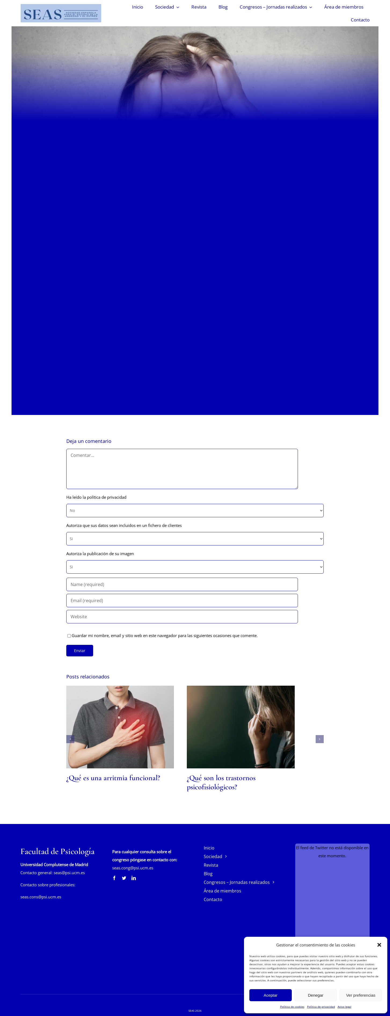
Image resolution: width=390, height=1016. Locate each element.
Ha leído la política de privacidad (96, 497)
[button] (379, 945)
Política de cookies (292, 1006)
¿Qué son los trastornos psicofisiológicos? (221, 782)
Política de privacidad (321, 1006)
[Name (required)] (182, 584)
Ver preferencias (360, 995)
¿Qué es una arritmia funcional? (113, 777)
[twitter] (124, 878)
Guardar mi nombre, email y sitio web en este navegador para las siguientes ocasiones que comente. (165, 635)
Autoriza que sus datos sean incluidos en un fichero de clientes (124, 525)
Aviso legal (344, 1006)
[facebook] (114, 878)
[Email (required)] (182, 600)
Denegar (315, 995)
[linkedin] (134, 878)
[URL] (182, 616)
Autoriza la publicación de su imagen (100, 553)
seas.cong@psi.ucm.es (132, 867)
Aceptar (271, 995)
